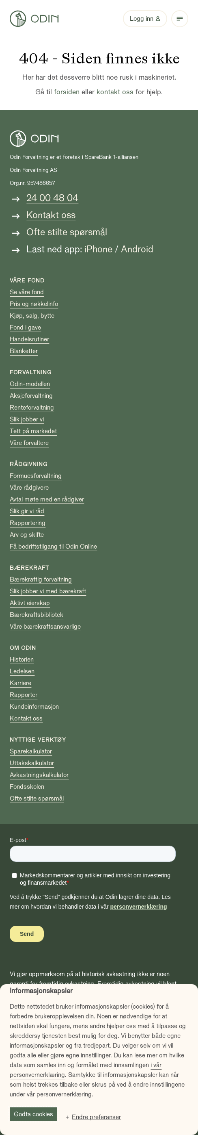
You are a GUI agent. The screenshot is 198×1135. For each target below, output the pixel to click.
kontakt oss (115, 92)
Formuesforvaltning (36, 476)
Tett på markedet (33, 431)
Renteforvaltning (32, 408)
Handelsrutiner (29, 339)
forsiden (67, 92)
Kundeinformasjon (34, 707)
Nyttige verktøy (38, 739)
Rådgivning (28, 464)
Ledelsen (22, 671)
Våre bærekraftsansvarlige (45, 627)
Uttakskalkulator (32, 763)
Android (137, 249)
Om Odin (23, 648)
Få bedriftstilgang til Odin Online (53, 547)
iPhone (98, 249)
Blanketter (24, 351)
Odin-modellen (30, 384)
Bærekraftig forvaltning (41, 579)
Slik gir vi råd (27, 511)
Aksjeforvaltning (31, 396)
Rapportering (27, 523)
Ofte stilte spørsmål (66, 232)
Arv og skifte (27, 535)
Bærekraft (29, 567)
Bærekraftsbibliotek (36, 615)
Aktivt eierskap (30, 603)
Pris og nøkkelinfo (34, 304)
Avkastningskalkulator (39, 775)
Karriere (20, 683)
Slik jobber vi (27, 419)
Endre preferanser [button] (96, 1117)
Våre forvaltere (29, 443)
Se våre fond (27, 292)
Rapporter (23, 695)
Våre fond (27, 280)
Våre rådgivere (29, 488)
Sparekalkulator (31, 751)
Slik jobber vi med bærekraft (48, 591)
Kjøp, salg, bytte (32, 316)
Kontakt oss (50, 215)
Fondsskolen (27, 787)
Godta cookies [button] (33, 1114)
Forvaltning (31, 372)
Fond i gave (25, 327)
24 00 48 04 (52, 198)
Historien (22, 659)
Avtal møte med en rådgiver (47, 499)
